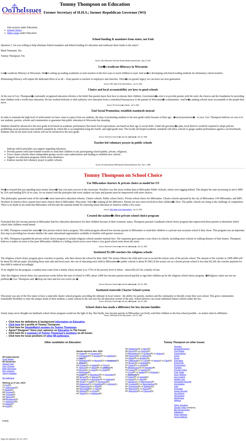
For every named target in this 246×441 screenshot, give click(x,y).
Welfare (177, 400)
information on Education (70, 321)
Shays (82, 363)
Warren (95, 377)
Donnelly (109, 375)
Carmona (95, 353)
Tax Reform (179, 393)
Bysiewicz (111, 360)
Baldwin (147, 386)
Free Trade (179, 372)
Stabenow (83, 384)
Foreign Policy (180, 370)
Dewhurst (132, 375)
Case (93, 370)
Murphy (97, 360)
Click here (14, 324)
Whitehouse (133, 367)
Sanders (132, 382)
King (82, 382)
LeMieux (106, 367)
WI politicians (8, 378)
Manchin (133, 389)
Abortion (178, 346)
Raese (146, 389)
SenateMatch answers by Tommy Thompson (50, 327)
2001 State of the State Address (121, 209)
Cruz (130, 372)
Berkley (143, 358)
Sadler (142, 372)
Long (145, 360)
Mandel (144, 363)
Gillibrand (132, 360)
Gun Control (179, 377)
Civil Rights (179, 351)
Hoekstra (98, 384)
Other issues (13, 33)
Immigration (179, 384)
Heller (131, 358)
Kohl (7, 406)
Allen (141, 379)
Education (64, 330)
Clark (166, 360)
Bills (97, 386)
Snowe (9, 392)
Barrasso (133, 391)
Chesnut (147, 391)
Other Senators (181, 405)
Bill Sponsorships (182, 410)
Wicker (83, 391)
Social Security (180, 391)
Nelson (9, 397)
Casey (131, 365)
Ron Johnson (8, 371)
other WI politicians (57, 336)
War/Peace (179, 398)
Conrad (9, 394)
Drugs (176, 358)
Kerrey (131, 351)
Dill (90, 382)
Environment (179, 365)
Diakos (159, 353)
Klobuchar (84, 386)
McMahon (83, 360)
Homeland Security (182, 382)
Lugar (81, 375)
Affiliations (178, 412)
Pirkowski (83, 372)
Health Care (179, 379)
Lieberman (10, 387)
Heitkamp (133, 349)
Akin (97, 389)
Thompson (133, 386)
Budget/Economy (182, 349)
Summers (102, 382)
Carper (83, 365)
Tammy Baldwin (9, 373)
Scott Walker (8, 359)
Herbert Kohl (8, 364)
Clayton (144, 370)
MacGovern (146, 382)
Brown (83, 377)
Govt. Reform (180, 375)
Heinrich (132, 356)
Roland (154, 372)
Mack (94, 367)
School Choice (14, 30)
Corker (131, 370)
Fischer (144, 351)
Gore (94, 391)
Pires (105, 365)
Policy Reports (180, 414)
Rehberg (95, 393)
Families (178, 367)
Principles (178, 389)
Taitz (81, 358)
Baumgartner (149, 384)
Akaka (8, 390)
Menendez (133, 353)
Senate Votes (180, 407)
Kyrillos (147, 353)
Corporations (180, 353)
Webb (8, 404)
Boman (111, 384)
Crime (176, 356)
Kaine (131, 379)
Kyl (6, 385)
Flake (81, 353)
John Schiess (8, 366)
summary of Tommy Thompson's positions (52, 333)
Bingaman (10, 399)
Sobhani (109, 379)
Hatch (131, 377)
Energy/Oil (179, 363)
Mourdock (94, 375)
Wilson (145, 356)
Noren (156, 360)
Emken (97, 356)
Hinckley (148, 367)
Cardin (83, 379)
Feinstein (84, 356)
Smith (142, 365)
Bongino (96, 379)
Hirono (82, 370)
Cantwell (133, 384)
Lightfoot (110, 356)
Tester (82, 393)
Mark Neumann (9, 369)
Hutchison (10, 401)
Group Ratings (180, 417)
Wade (94, 365)
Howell (143, 377)
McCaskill (84, 389)
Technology (179, 396)
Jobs (176, 386)
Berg (145, 349)
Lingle (104, 370)
